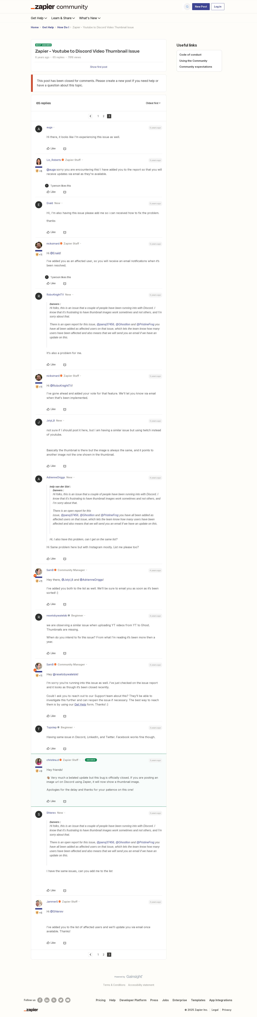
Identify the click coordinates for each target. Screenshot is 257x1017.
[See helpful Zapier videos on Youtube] (67, 1000)
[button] (201, 6)
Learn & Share (63, 18)
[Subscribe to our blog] (53, 1000)
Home (35, 27)
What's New (90, 18)
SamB (50, 570)
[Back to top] (250, 979)
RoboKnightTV (55, 294)
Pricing (100, 1000)
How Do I (63, 27)
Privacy (226, 1009)
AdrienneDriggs (56, 477)
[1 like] (58, 185)
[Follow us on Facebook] (40, 1000)
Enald (50, 203)
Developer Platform (133, 1000)
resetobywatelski (57, 615)
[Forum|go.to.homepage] (60, 6)
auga (49, 127)
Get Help (39, 18)
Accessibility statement (141, 984)
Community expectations (195, 66)
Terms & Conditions (114, 984)
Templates (198, 1000)
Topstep (52, 727)
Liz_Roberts (54, 160)
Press (154, 1000)
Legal (215, 1009)
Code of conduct (190, 54)
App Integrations (220, 1000)
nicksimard (53, 243)
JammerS (52, 901)
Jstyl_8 (51, 420)
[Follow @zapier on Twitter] (60, 1000)
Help (112, 1000)
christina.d (53, 760)
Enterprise (180, 1000)
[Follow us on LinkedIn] (47, 1000)
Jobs (165, 1000)
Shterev (51, 812)
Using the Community (193, 60)
